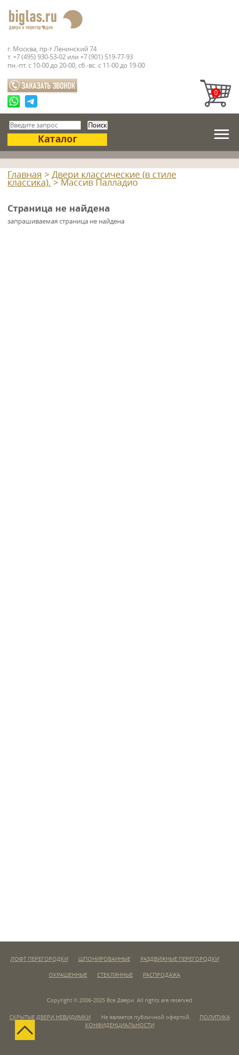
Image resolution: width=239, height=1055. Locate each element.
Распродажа (161, 975)
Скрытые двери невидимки (50, 1017)
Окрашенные (68, 975)
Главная (24, 174)
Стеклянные (115, 975)
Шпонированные (104, 959)
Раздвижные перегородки (179, 959)
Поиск (97, 125)
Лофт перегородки (39, 959)
